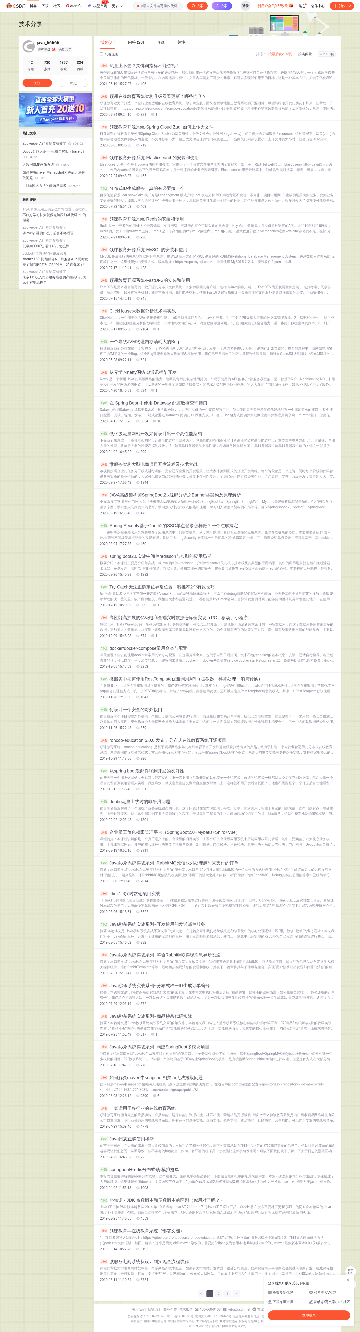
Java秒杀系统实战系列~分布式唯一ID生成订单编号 (155, 985)
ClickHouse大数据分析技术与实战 (138, 311)
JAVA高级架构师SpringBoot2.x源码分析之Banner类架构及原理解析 (170, 495)
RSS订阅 (326, 54)
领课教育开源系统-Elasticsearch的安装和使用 (149, 157)
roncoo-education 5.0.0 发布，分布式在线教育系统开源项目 (163, 740)
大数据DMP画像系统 (46, 165)
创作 (341, 6)
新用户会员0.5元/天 (276, 5)
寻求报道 (186, 1309)
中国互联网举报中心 (181, 1321)
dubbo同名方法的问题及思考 (51, 186)
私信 (73, 83)
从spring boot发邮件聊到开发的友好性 (142, 771)
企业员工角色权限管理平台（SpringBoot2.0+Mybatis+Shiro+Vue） (170, 832)
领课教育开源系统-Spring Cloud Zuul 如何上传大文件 (157, 127)
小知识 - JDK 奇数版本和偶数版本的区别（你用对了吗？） (162, 1200)
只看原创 (109, 54)
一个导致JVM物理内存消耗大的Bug (139, 341)
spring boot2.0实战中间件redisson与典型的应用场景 (155, 556)
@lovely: (29, 233)
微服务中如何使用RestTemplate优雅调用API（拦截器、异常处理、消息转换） (181, 679)
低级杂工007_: (34, 246)
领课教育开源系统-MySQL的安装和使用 (143, 249)
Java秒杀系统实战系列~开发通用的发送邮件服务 (152, 924)
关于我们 (139, 1309)
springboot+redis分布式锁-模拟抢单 (139, 1169)
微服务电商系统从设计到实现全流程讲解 (144, 1261)
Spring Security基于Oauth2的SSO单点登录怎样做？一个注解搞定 (169, 525)
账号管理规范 (228, 1321)
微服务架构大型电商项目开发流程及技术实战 (149, 464)
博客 (33, 6)
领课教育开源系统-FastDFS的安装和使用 (145, 280)
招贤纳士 (154, 1309)
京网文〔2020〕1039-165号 (213, 1316)
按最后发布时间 (280, 54)
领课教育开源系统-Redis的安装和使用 (142, 219)
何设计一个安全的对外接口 (131, 709)
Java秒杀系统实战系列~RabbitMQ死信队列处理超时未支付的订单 (169, 863)
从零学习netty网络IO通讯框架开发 (138, 372)
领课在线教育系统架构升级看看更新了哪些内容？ (153, 96)
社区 (56, 6)
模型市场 (98, 4)
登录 (245, 6)
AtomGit (74, 5)
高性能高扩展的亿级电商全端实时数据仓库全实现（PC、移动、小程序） (176, 617)
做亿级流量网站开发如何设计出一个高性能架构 (151, 433)
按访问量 (305, 54)
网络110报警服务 (155, 1321)
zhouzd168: (32, 259)
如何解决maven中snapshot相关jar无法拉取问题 (151, 1077)
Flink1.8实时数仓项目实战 (130, 893)
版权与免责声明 (249, 1321)
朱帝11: (29, 277)
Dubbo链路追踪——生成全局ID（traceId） (54, 154)
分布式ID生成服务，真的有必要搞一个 (142, 188)
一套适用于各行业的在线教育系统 (138, 1108)
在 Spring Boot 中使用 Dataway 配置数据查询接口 (153, 403)
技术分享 (30, 24)
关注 (37, 83)
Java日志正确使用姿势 (127, 1138)
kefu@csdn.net (239, 1309)
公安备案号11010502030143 (146, 1316)
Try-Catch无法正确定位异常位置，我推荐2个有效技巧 (157, 587)
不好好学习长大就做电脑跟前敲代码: (51, 215)
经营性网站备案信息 (246, 1316)
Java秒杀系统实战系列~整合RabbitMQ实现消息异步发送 (160, 955)
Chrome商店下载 (207, 1321)
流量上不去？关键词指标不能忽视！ (140, 65)
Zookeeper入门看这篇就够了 (53, 143)
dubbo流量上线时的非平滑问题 (135, 801)
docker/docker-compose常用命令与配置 (143, 648)
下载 (45, 6)
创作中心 (318, 6)
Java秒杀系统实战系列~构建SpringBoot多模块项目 (154, 1047)
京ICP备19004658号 (180, 1316)
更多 (117, 6)
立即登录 (309, 1315)
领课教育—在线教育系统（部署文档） (142, 1230)
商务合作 (170, 1309)
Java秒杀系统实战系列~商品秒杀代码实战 (146, 1016)
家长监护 (137, 1321)
